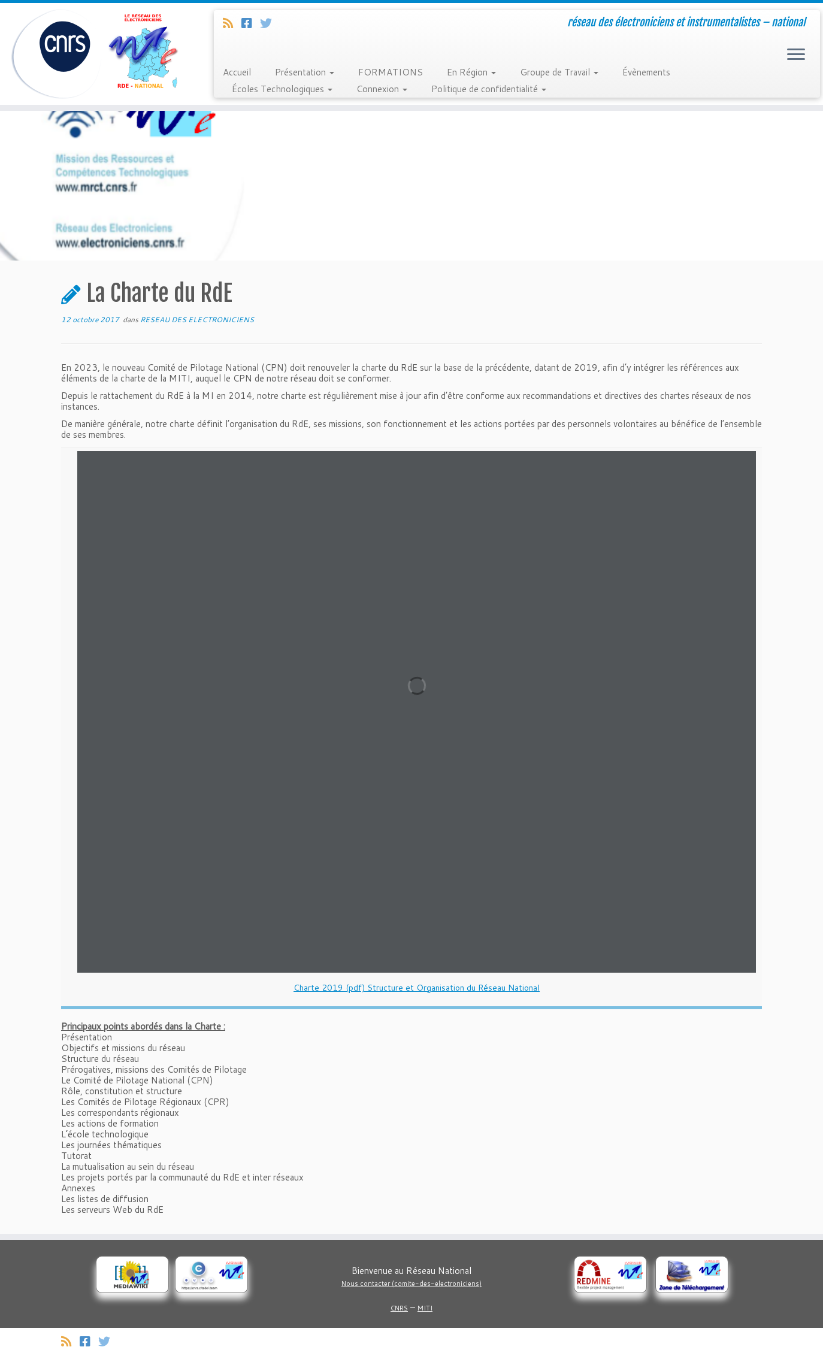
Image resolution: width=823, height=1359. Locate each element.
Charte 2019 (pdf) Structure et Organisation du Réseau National (417, 988)
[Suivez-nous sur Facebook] (250, 22)
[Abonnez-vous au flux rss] (232, 22)
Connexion (381, 89)
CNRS (399, 1308)
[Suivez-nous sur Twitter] (270, 22)
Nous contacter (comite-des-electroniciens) (411, 1283)
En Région (471, 72)
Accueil (237, 72)
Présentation (304, 72)
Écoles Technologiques (282, 89)
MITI (424, 1308)
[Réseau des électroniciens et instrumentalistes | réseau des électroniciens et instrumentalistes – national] (95, 54)
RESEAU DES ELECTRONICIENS (197, 319)
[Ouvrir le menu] (796, 55)
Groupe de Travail (559, 72)
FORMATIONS (390, 72)
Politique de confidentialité (488, 89)
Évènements (646, 72)
